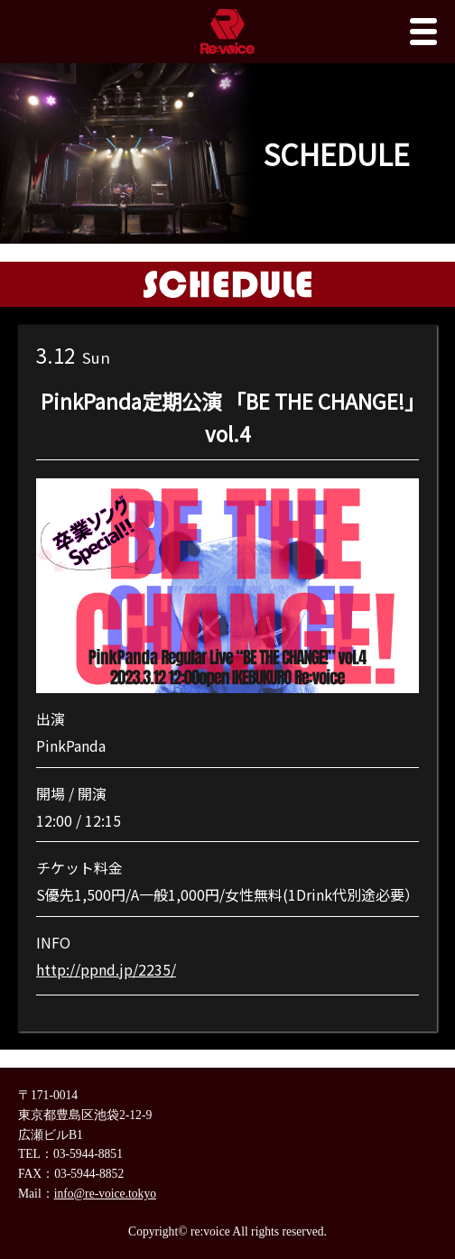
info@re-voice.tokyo (105, 1193)
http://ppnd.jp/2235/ (106, 969)
